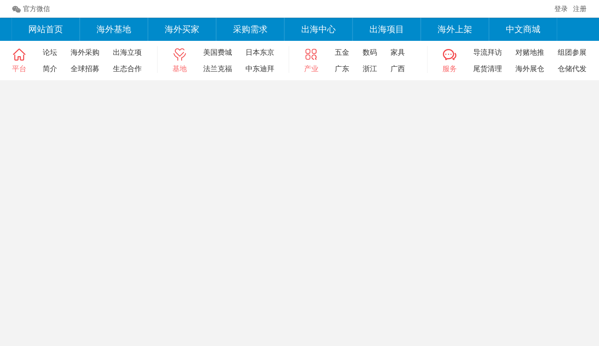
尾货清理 (487, 68)
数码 (370, 52)
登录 (561, 8)
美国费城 (217, 52)
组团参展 (572, 52)
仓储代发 (572, 68)
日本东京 (259, 52)
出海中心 (318, 29)
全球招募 (85, 68)
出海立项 (127, 52)
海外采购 (85, 52)
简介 (50, 68)
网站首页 (45, 29)
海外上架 (455, 29)
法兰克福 (217, 68)
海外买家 (182, 29)
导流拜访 (487, 52)
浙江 (370, 68)
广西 (398, 68)
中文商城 (523, 29)
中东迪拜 (259, 68)
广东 (342, 68)
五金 (342, 52)
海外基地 (114, 29)
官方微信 (31, 9)
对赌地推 (529, 52)
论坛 (50, 52)
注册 (580, 8)
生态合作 (127, 68)
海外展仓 (529, 68)
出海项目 (386, 29)
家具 (398, 52)
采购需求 (250, 29)
